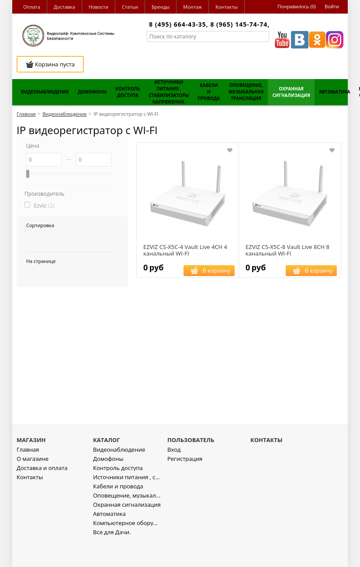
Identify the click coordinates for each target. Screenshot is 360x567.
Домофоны (108, 484)
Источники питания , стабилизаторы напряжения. (127, 502)
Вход (174, 474)
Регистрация (184, 484)
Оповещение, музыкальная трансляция (127, 520)
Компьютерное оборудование (127, 548)
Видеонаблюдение (119, 474)
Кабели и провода (118, 511)
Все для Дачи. (112, 557)
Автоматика (109, 539)
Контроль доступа (118, 493)
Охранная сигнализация (127, 529)
